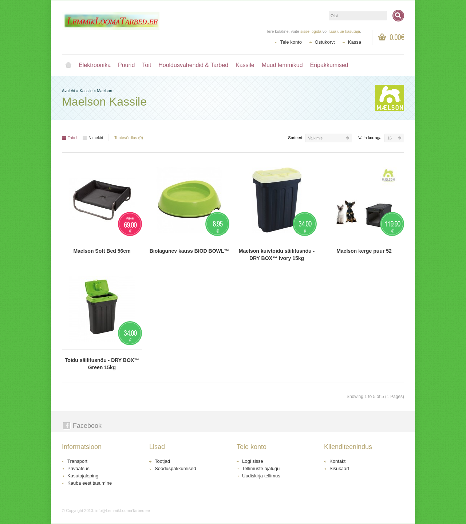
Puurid (126, 65)
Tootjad (162, 461)
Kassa (354, 42)
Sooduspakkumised (175, 468)
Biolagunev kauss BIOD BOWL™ (189, 251)
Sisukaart (339, 468)
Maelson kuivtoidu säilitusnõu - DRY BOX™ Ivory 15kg (277, 254)
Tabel (69, 137)
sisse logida (310, 31)
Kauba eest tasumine (89, 483)
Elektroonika (95, 65)
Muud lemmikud (282, 65)
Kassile (245, 65)
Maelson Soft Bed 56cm (101, 251)
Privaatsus (78, 468)
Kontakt (337, 461)
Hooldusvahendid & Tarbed (193, 65)
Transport (77, 461)
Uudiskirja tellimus (261, 475)
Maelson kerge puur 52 (364, 251)
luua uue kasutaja (344, 31)
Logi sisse (252, 461)
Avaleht (68, 65)
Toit (146, 65)
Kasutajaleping (82, 475)
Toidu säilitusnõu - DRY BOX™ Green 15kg (102, 363)
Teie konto (291, 42)
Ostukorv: (325, 42)
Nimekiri (93, 137)
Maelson (104, 90)
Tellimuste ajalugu (261, 468)
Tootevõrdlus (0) (128, 137)
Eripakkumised (329, 65)
